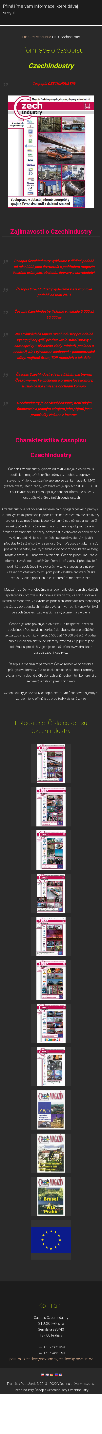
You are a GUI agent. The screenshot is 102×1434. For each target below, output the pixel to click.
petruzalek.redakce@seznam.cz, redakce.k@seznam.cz (51, 1399)
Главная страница (36, 77)
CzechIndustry (23, 1430)
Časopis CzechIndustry (51, 1430)
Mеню (91, 9)
